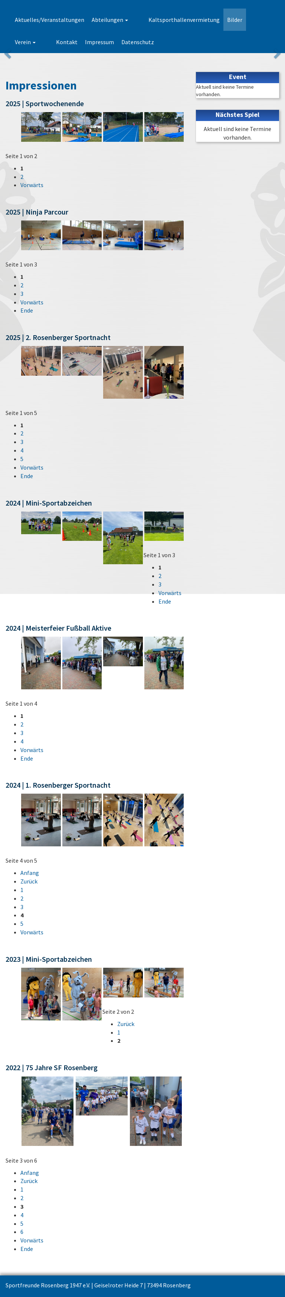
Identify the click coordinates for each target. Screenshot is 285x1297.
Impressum (58, 42)
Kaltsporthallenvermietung (171, 19)
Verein (247, 19)
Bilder (221, 19)
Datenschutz (96, 42)
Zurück (28, 881)
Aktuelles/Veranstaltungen (49, 19)
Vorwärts (31, 185)
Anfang (29, 872)
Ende (26, 310)
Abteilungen (110, 19)
